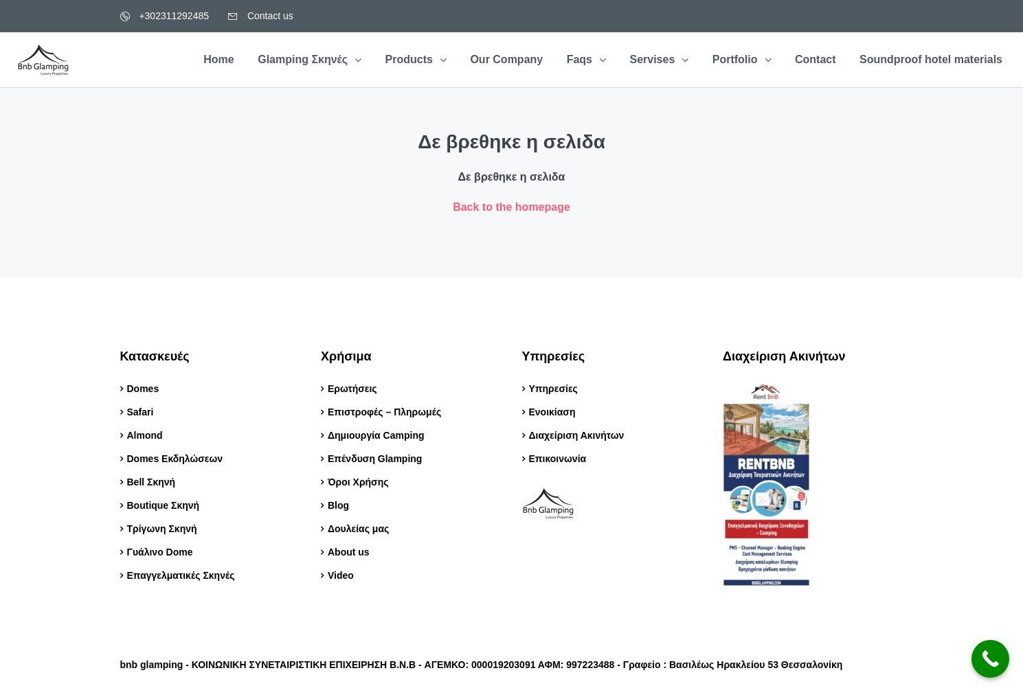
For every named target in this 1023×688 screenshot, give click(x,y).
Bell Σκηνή (151, 482)
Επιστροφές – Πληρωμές (384, 411)
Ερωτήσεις (352, 388)
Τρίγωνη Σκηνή (162, 528)
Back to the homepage (511, 207)
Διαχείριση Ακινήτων (577, 435)
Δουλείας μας (358, 528)
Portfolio (735, 59)
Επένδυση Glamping (375, 458)
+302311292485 (165, 15)
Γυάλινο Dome (160, 552)
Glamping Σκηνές (303, 59)
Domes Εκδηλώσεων (175, 458)
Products (409, 59)
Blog (340, 505)
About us (349, 552)
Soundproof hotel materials (930, 59)
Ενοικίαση (552, 411)
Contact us (260, 15)
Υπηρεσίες (553, 388)
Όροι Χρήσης (358, 482)
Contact (815, 59)
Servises (652, 59)
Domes (143, 388)
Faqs (579, 59)
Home (218, 59)
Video (341, 575)
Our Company (506, 59)
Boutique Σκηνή (163, 505)
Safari (140, 411)
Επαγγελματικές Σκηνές (181, 575)
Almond (145, 435)
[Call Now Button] (990, 659)
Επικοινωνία (558, 458)
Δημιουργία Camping (376, 435)
